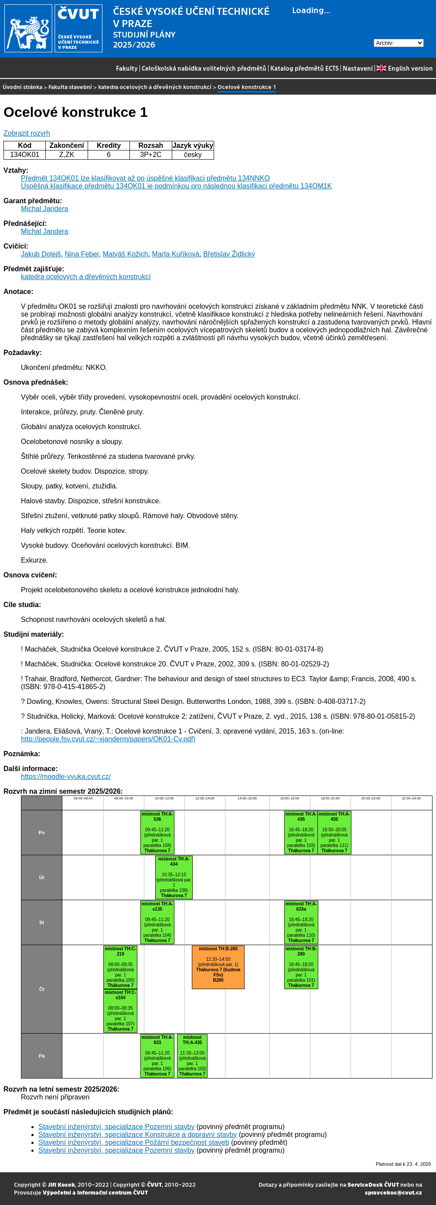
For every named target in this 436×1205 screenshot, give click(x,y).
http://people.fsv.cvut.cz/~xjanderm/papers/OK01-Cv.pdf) (108, 739)
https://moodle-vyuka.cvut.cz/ (66, 776)
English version (405, 68)
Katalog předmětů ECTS (304, 68)
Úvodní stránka (22, 86)
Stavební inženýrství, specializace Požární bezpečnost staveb (133, 1142)
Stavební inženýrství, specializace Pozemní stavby (116, 1126)
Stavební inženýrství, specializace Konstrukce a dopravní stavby (137, 1134)
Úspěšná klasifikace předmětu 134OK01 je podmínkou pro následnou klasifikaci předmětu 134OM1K (176, 186)
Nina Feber (82, 254)
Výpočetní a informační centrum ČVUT (95, 1192)
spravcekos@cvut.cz (393, 1192)
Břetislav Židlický (229, 254)
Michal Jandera (44, 208)
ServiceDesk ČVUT (373, 1184)
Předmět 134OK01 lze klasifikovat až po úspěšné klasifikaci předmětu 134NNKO (145, 178)
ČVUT (154, 1184)
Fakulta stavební (70, 86)
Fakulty (127, 68)
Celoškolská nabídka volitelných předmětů (204, 68)
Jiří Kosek (61, 1184)
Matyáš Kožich (125, 254)
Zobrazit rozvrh (26, 133)
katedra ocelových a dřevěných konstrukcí (154, 86)
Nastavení (358, 68)
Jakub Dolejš (41, 254)
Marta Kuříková (175, 254)
